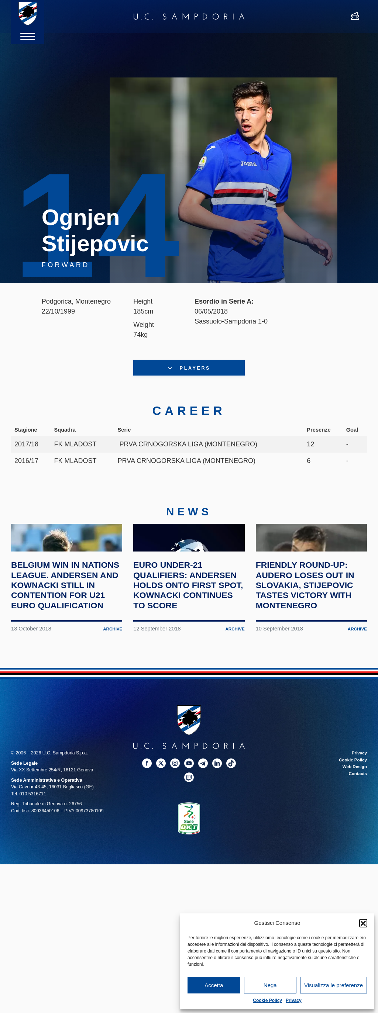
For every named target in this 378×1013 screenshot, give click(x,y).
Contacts (357, 819)
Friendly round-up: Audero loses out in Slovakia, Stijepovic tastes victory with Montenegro (308, 625)
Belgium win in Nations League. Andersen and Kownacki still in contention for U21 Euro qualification (64, 625)
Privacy (294, 1000)
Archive (112, 674)
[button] (363, 923)
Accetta (214, 985)
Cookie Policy (267, 1000)
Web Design (354, 812)
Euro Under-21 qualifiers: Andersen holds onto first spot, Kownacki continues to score (188, 625)
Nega (270, 985)
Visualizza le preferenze (333, 985)
